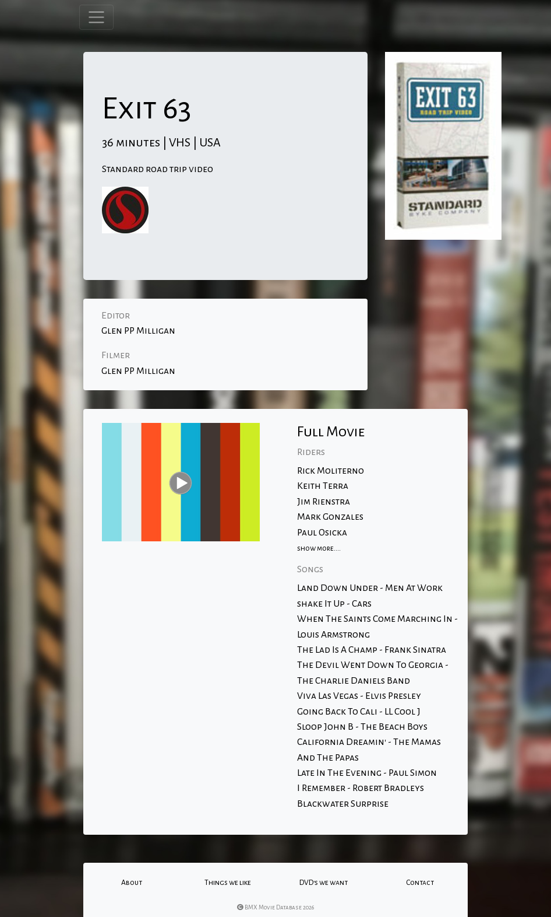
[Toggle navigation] (96, 17)
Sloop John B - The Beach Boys (362, 727)
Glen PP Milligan (138, 331)
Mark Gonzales (330, 517)
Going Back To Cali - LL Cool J (359, 711)
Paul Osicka (322, 532)
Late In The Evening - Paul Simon (367, 773)
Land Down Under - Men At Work (370, 588)
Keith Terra (322, 486)
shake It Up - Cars (334, 603)
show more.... (319, 548)
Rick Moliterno (330, 471)
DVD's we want (323, 882)
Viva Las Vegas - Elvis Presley (359, 696)
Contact (420, 882)
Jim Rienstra (323, 501)
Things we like (227, 882)
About (131, 882)
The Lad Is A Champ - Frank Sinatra (371, 650)
